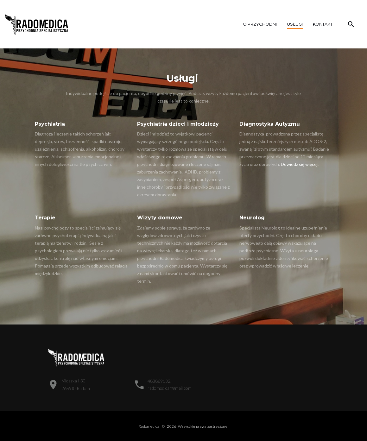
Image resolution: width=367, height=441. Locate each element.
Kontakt (322, 24)
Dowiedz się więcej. (300, 164)
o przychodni (260, 24)
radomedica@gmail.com (170, 388)
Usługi (295, 24)
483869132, (159, 381)
